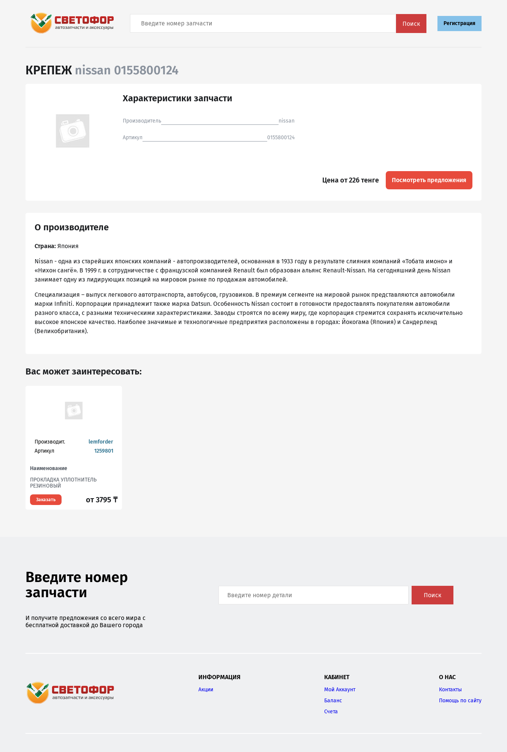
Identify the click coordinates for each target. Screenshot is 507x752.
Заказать (45, 499)
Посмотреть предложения (429, 180)
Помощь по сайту (460, 700)
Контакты (450, 689)
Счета (331, 711)
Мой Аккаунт (339, 689)
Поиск (411, 23)
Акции (205, 689)
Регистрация (459, 23)
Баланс (333, 700)
